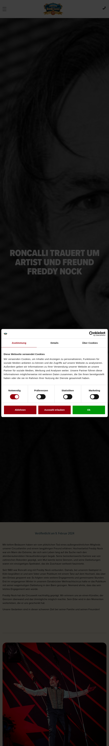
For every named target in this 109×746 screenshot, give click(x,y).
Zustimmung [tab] (19, 343)
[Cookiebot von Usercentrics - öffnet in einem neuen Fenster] (91, 333)
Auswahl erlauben (54, 409)
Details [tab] (54, 343)
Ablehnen (20, 409)
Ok (88, 409)
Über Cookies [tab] (90, 343)
